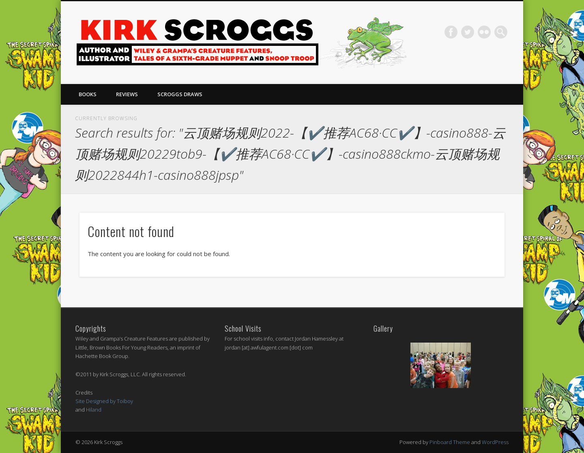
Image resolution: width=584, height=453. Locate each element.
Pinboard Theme (449, 442)
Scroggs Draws (179, 94)
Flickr (484, 32)
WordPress (495, 442)
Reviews (127, 94)
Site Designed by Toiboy (104, 401)
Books (88, 94)
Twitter (467, 32)
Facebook (450, 32)
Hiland (93, 409)
